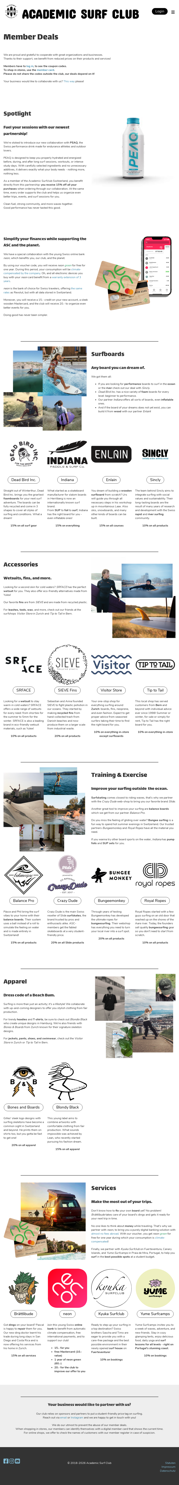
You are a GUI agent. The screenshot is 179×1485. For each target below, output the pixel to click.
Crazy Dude (67, 900)
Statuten (170, 1463)
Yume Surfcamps (155, 1313)
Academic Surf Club (80, 11)
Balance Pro (23, 900)
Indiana (67, 479)
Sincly (155, 479)
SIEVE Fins (67, 690)
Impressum (169, 1467)
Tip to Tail (155, 690)
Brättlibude (23, 1313)
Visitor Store (111, 690)
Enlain (111, 479)
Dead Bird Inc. (23, 479)
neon (67, 1313)
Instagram (77, 1418)
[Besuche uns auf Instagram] (11, 1461)
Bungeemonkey (111, 900)
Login (159, 11)
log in (29, 66)
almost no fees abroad (105, 1234)
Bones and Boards (24, 1107)
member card (45, 70)
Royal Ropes (155, 900)
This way (69, 81)
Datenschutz (168, 1471)
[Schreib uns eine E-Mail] (17, 1461)
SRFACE (23, 690)
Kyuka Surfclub (111, 1313)
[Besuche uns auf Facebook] (5, 1461)
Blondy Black (67, 1107)
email (63, 1418)
